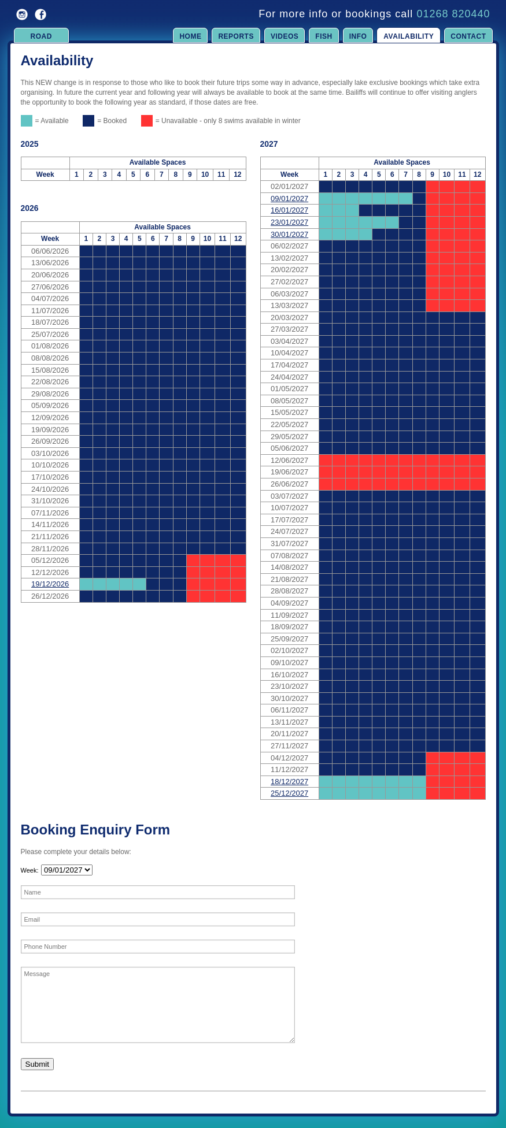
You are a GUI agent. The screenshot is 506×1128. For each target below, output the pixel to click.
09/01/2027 (289, 198)
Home (190, 36)
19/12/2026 (50, 584)
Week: (30, 870)
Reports (236, 36)
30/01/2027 (289, 234)
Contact (468, 36)
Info (358, 36)
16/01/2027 (289, 210)
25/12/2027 (289, 793)
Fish (323, 36)
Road (41, 36)
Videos (284, 36)
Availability (408, 36)
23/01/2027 (289, 222)
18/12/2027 (289, 781)
